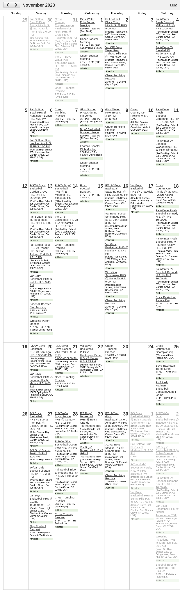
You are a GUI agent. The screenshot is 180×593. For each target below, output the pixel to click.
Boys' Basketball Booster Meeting (90, 131)
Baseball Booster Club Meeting (40, 305)
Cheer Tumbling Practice (64, 89)
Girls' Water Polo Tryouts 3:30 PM (113, 112)
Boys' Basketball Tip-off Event (166, 367)
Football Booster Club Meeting (90, 147)
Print (173, 5)
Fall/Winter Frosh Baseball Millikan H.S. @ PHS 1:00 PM (165, 23)
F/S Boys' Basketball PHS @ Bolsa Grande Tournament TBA (90, 419)
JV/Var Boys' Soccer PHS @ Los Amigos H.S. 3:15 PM (115, 449)
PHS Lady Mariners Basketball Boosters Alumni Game (166, 388)
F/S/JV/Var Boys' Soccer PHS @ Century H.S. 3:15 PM (65, 418)
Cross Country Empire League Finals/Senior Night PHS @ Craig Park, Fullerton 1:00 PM (66, 28)
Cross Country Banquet (64, 516)
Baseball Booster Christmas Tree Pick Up (166, 567)
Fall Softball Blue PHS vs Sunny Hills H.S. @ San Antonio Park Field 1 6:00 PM (40, 26)
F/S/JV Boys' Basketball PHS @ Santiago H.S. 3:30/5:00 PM (41, 350)
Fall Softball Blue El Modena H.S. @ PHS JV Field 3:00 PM (66, 474)
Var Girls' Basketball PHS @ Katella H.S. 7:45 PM (116, 249)
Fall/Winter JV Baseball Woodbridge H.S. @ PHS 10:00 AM (167, 145)
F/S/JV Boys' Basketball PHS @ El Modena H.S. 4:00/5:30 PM (63, 191)
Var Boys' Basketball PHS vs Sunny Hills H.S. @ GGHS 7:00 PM (142, 497)
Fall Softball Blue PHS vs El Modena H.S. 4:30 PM (142, 448)
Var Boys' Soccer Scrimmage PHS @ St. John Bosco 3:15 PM (116, 218)
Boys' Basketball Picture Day (166, 299)
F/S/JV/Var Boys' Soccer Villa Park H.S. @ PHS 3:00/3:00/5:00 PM (66, 352)
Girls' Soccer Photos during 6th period (88, 112)
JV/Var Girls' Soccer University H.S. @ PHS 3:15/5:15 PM (141, 469)
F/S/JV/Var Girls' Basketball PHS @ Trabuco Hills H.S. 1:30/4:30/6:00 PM (167, 419)
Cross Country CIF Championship (165, 349)
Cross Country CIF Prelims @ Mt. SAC (139, 114)
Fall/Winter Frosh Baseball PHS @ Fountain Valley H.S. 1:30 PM (166, 243)
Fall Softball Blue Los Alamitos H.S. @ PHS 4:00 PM (41, 143)
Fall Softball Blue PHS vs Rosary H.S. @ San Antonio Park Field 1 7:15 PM (41, 251)
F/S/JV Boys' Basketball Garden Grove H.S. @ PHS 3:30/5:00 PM (38, 191)
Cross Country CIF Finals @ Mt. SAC (167, 188)
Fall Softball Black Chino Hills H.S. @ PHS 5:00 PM (116, 23)
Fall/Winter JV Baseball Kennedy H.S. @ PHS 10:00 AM (167, 273)
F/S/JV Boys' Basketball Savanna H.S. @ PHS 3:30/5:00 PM (116, 190)
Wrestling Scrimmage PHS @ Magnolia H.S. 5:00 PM (115, 277)
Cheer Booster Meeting (89, 40)
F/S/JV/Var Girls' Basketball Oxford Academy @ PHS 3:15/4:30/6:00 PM (116, 419)
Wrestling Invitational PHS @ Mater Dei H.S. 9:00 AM (167, 541)
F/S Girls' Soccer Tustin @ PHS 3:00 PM (40, 453)
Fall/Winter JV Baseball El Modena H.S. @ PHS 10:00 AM (166, 52)
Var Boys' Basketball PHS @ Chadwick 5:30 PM (142, 190)
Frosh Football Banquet (85, 188)
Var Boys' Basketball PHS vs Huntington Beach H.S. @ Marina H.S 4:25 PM (91, 353)
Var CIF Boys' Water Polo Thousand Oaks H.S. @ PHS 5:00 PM (65, 63)
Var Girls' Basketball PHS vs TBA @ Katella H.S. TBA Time (66, 221)
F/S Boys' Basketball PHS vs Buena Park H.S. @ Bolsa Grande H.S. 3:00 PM (41, 421)
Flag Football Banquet (38, 528)
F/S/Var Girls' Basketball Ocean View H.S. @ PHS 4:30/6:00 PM (66, 446)
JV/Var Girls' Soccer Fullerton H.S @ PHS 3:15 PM (40, 472)
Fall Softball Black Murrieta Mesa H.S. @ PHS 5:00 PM (41, 221)
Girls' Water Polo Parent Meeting (87, 22)
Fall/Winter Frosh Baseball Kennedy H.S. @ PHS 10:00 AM (167, 215)
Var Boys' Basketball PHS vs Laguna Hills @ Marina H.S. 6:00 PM (41, 380)
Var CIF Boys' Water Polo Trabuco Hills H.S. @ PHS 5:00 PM (116, 52)
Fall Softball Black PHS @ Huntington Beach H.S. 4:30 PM (41, 114)
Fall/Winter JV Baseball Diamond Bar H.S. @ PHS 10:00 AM (167, 482)
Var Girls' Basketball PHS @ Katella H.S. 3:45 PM (41, 280)
